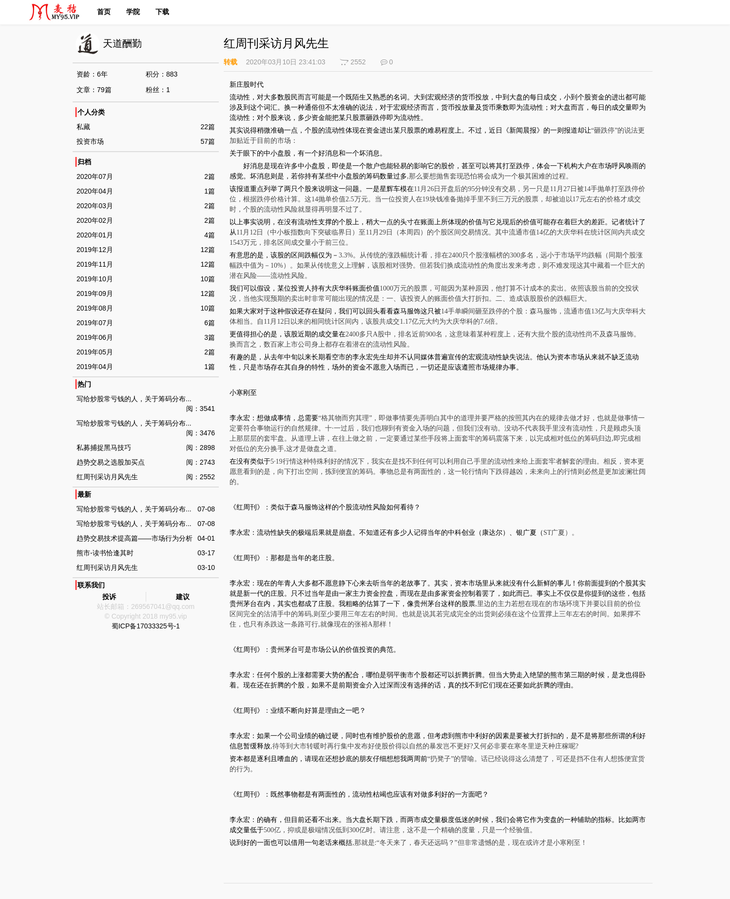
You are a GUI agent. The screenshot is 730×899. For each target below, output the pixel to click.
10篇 (207, 279)
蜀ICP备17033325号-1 (146, 626)
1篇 (209, 191)
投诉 (109, 597)
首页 (104, 12)
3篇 (209, 337)
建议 (183, 597)
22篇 (207, 127)
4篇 (209, 235)
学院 (133, 12)
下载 (162, 12)
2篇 (209, 176)
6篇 (209, 323)
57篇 (207, 141)
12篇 (207, 250)
